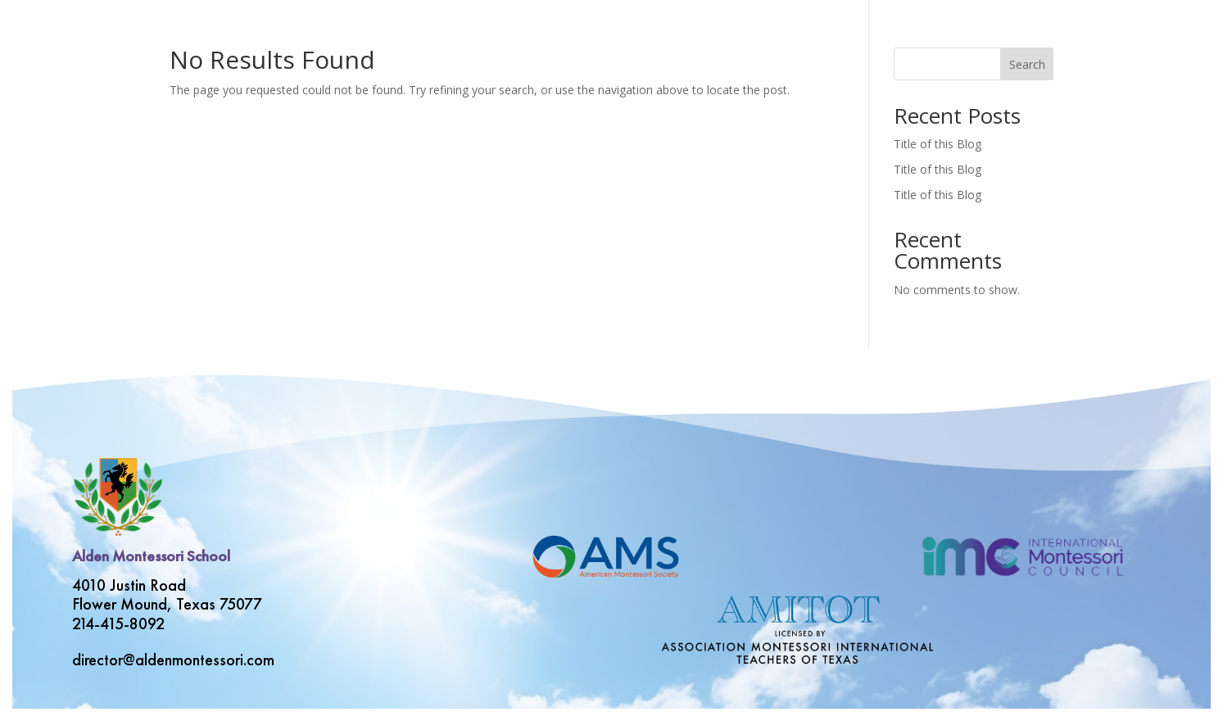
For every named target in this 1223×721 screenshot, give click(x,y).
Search (1027, 64)
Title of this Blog (937, 144)
